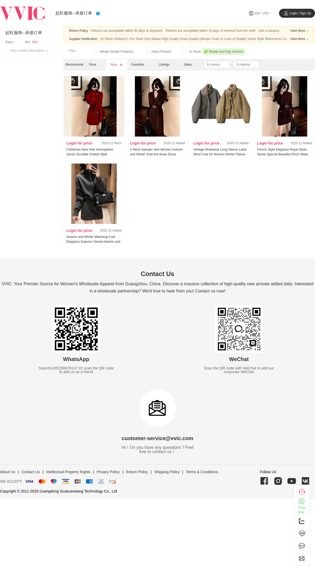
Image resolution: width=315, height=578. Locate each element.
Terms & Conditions (202, 472)
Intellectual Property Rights (68, 472)
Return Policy (137, 472)
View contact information (30, 51)
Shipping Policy (167, 472)
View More (299, 31)
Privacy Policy (108, 472)
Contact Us (30, 472)
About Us (7, 472)
